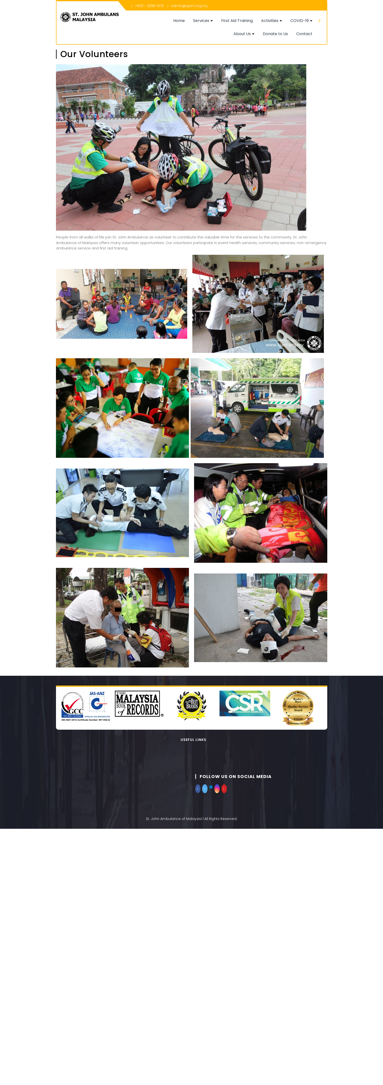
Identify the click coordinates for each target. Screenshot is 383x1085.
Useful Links (193, 739)
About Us (242, 34)
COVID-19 (300, 20)
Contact (304, 34)
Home (179, 20)
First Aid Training (237, 20)
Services (201, 20)
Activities (270, 20)
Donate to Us (275, 34)
